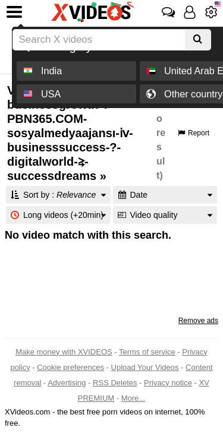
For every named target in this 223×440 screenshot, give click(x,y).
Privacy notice (168, 382)
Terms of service (147, 351)
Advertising (67, 382)
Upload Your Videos (145, 367)
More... (133, 398)
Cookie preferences (70, 367)
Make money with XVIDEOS (63, 351)
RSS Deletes (115, 382)
